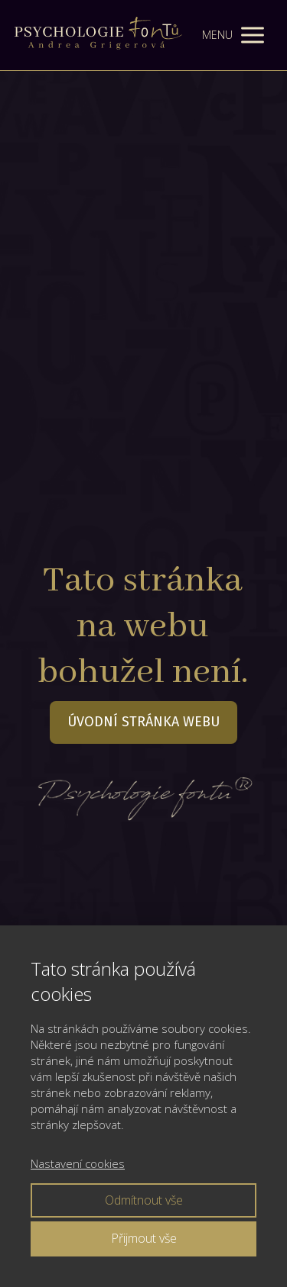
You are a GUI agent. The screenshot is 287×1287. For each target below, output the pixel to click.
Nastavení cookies (78, 1163)
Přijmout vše (144, 1238)
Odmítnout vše (144, 1200)
